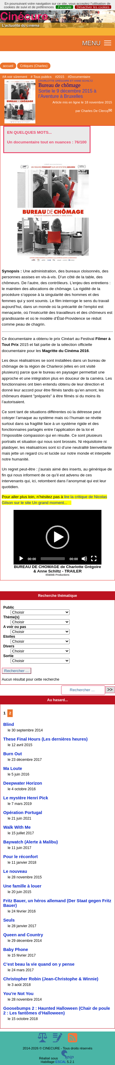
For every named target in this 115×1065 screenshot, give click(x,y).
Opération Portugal (22, 812)
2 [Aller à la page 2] (10, 713)
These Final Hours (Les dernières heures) (45, 739)
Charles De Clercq (94, 111)
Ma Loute (12, 768)
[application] (57, 537)
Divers (8, 646)
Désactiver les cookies (93, 7)
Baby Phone (15, 949)
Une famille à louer (22, 886)
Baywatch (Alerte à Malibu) (30, 842)
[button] (57, 537)
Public (8, 607)
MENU (91, 43)
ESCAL (60, 1062)
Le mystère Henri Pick (25, 798)
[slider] (53, 558)
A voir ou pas (14, 627)
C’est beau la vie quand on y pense (39, 964)
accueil (8, 66)
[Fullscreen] (94, 559)
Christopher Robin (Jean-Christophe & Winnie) (50, 979)
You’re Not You (18, 993)
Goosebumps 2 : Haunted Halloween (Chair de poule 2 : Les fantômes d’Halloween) (56, 1010)
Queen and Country (23, 934)
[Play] (21, 559)
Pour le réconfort (20, 856)
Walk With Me (17, 827)
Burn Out (12, 753)
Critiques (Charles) (33, 66)
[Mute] (84, 559)
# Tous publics (41, 76)
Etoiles (9, 636)
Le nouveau (15, 871)
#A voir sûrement (14, 76)
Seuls (9, 920)
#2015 (59, 76)
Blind (8, 724)
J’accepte (64, 7)
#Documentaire (79, 76)
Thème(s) (11, 617)
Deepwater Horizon (22, 783)
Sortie (8, 656)
